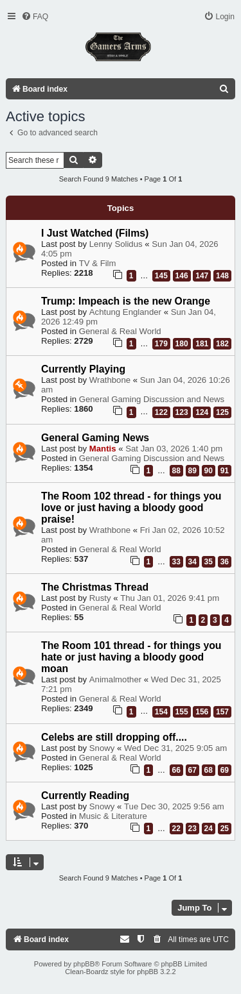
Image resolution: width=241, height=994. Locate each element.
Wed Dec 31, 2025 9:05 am (175, 748)
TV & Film (97, 263)
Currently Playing (83, 369)
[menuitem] (34, 17)
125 (222, 412)
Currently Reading (85, 795)
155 (181, 711)
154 (161, 711)
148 (222, 275)
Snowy (102, 748)
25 (224, 828)
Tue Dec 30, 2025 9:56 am (174, 806)
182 (222, 343)
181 (201, 343)
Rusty (100, 598)
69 (224, 770)
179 (161, 343)
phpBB (83, 964)
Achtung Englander (125, 312)
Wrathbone (109, 380)
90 (208, 470)
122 (161, 412)
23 (192, 828)
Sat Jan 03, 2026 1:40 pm (173, 448)
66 (176, 770)
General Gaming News (95, 437)
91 (224, 470)
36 (224, 561)
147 (201, 275)
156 (201, 711)
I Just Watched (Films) (94, 233)
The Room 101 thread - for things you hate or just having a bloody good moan (131, 657)
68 (208, 770)
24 (208, 828)
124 (201, 412)
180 (181, 343)
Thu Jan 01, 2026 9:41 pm (169, 598)
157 (222, 711)
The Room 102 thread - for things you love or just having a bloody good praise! (131, 508)
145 (161, 275)
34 (192, 561)
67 (192, 770)
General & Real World (120, 331)
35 (208, 561)
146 (181, 275)
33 (176, 561)
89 (192, 470)
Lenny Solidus (116, 244)
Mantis (102, 448)
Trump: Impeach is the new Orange (125, 301)
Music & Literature (113, 816)
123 (181, 412)
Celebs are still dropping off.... (114, 737)
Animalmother (115, 679)
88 (176, 470)
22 (176, 828)
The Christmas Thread (94, 587)
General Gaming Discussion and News (152, 399)
